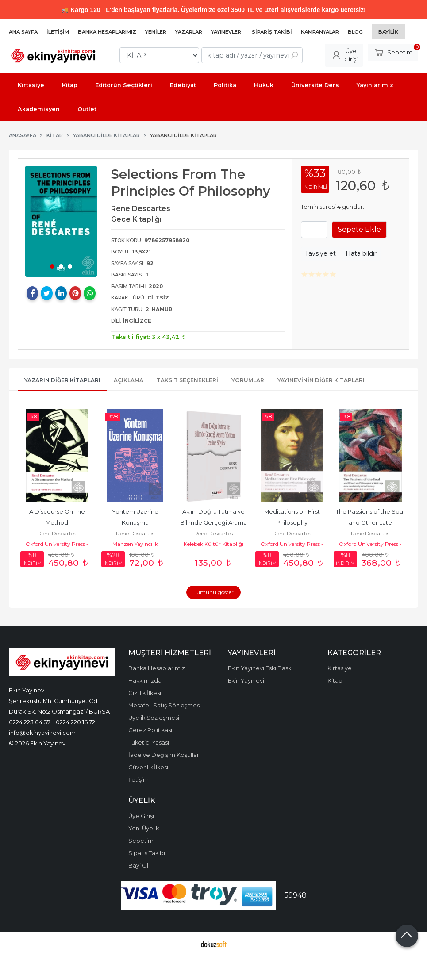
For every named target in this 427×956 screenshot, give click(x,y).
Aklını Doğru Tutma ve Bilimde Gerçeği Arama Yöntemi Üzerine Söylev (213, 522)
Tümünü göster (213, 592)
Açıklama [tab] (128, 380)
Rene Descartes (57, 533)
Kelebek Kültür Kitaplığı (213, 544)
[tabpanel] (61, 221)
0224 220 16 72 (75, 722)
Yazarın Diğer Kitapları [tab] (62, 380)
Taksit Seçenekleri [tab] (187, 380)
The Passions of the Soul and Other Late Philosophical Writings (371, 522)
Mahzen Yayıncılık (135, 544)
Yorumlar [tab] (247, 380)
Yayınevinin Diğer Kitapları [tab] (321, 380)
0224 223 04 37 (29, 722)
